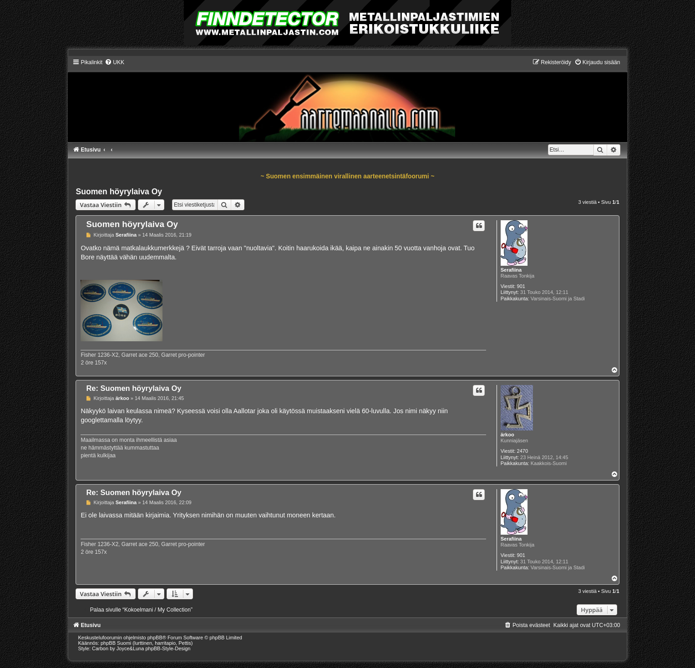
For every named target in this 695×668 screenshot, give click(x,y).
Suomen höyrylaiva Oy (119, 191)
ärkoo (507, 434)
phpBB (154, 637)
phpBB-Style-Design (167, 648)
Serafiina (511, 270)
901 (521, 286)
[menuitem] (114, 62)
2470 (522, 451)
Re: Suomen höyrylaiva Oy (133, 388)
